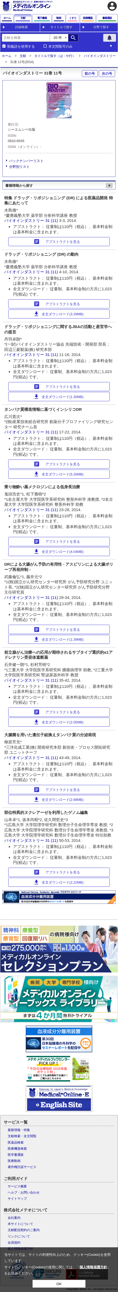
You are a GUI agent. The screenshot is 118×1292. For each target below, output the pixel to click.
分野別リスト (19, 167)
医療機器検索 (17, 1148)
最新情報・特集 (19, 1130)
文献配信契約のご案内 (24, 1230)
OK (58, 1284)
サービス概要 (17, 1186)
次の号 (107, 74)
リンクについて (19, 1236)
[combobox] (26, 38)
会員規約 (14, 1242)
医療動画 (14, 1161)
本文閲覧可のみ (60, 46)
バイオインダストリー (100, 56)
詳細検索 (21, 27)
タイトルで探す (61, 27)
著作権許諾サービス (22, 1167)
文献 (23, 56)
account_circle (112, 6)
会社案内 (14, 1218)
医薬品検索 (16, 1142)
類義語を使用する (21, 46)
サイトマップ (17, 1198)
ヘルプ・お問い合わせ (24, 1192)
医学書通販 (16, 1155)
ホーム (6, 56)
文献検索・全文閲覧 (22, 1136)
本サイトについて (20, 1224)
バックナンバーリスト (26, 161)
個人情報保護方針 (93, 1267)
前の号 (90, 74)
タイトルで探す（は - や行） (54, 56)
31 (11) (52, 220)
